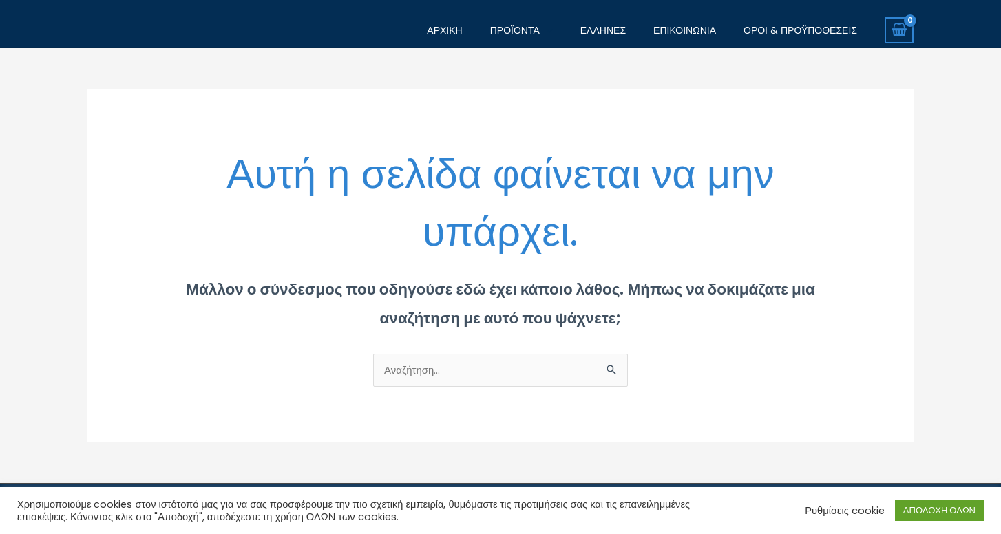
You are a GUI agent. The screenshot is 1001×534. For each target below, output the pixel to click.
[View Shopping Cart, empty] (899, 30)
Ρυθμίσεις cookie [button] (845, 510)
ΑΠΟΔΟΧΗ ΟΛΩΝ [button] (939, 510)
